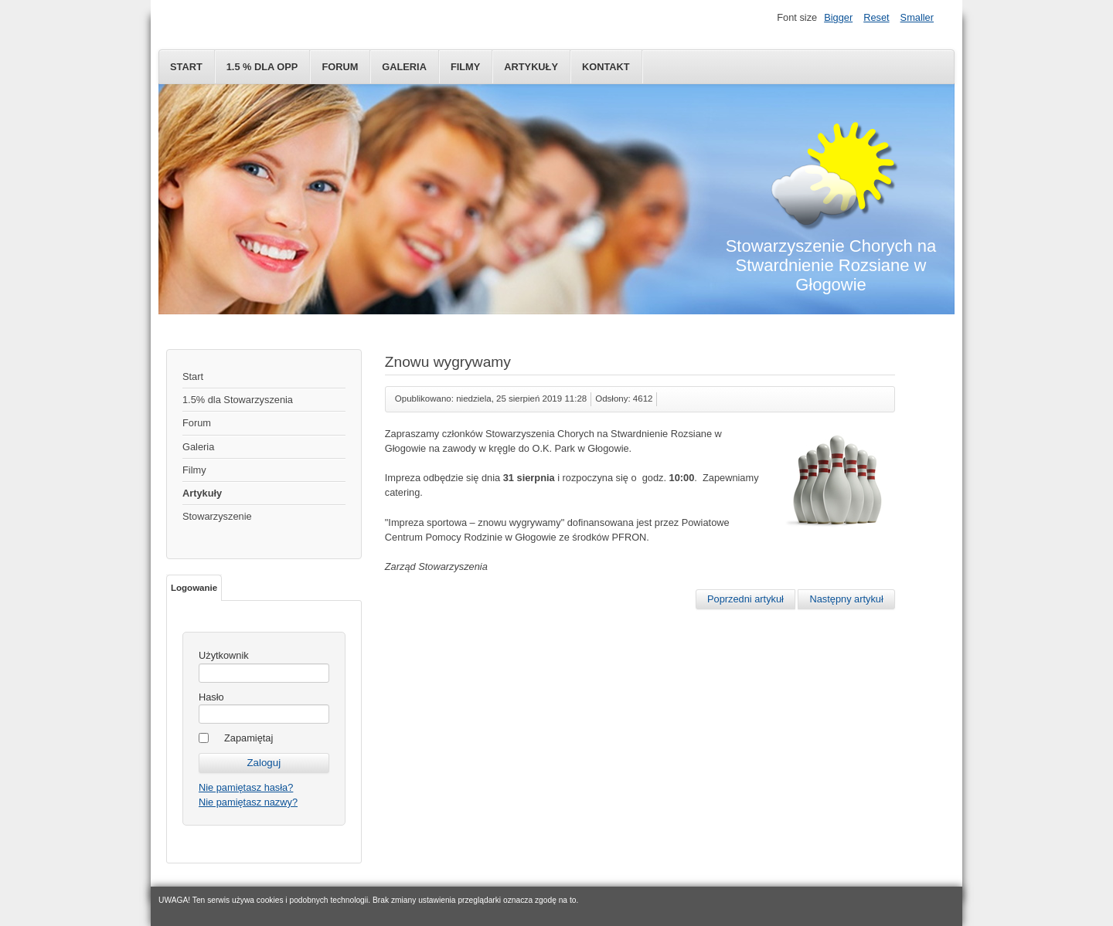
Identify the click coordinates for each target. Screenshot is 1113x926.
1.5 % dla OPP (262, 67)
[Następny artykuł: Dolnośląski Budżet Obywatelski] (846, 599)
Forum (340, 67)
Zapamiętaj (248, 738)
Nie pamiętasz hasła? (246, 787)
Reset (876, 17)
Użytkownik (224, 655)
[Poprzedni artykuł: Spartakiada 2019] (745, 599)
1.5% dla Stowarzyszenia (237, 399)
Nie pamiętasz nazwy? (248, 802)
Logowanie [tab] (194, 587)
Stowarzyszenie (217, 516)
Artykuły (531, 67)
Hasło (211, 697)
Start (186, 67)
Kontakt (606, 67)
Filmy (465, 67)
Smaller (917, 17)
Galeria (404, 67)
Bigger (838, 17)
